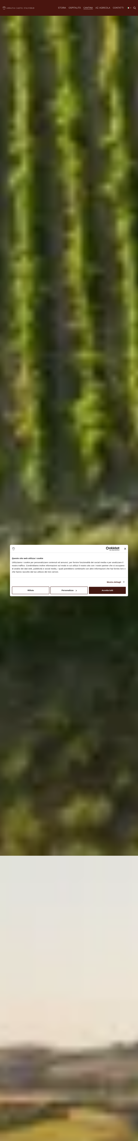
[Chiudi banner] (125, 549)
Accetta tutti (107, 590)
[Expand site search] (134, 8)
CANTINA (88, 8)
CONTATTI (118, 8)
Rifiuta (31, 590)
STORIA (62, 8)
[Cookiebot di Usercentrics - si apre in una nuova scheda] (107, 549)
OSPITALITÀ (75, 8)
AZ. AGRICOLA (102, 8)
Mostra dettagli (114, 582)
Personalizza (69, 590)
